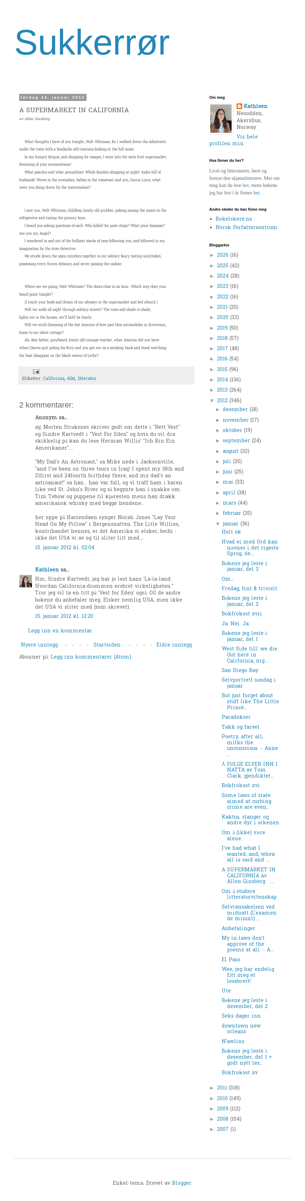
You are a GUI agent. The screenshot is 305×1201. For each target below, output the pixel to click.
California (54, 379)
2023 (223, 286)
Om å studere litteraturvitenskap (249, 894)
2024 (224, 276)
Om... (228, 579)
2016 (223, 359)
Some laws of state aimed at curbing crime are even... (246, 802)
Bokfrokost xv (240, 1073)
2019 (223, 328)
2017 (223, 349)
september (237, 441)
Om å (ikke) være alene (243, 836)
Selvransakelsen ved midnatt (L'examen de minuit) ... (249, 913)
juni (228, 472)
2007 (224, 1129)
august (231, 451)
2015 (223, 370)
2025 (223, 266)
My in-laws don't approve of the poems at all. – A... (247, 944)
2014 (223, 380)
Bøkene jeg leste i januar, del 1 (244, 636)
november (236, 420)
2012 (223, 401)
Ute (226, 991)
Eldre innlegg (174, 645)
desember (236, 410)
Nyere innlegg (39, 645)
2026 (223, 255)
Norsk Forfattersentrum (247, 228)
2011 (223, 1088)
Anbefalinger (238, 929)
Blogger (182, 1183)
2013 (223, 390)
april (230, 493)
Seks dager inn (241, 1016)
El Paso (231, 960)
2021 (223, 307)
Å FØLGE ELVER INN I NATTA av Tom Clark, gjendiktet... (250, 770)
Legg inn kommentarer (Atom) (91, 657)
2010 (223, 1099)
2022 (223, 297)
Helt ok (231, 532)
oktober (233, 430)
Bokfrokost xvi (241, 786)
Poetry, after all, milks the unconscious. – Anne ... (250, 745)
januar (231, 524)
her (246, 185)
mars (230, 503)
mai (229, 482)
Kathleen (47, 570)
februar (233, 513)
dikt (71, 379)
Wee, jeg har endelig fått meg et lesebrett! (248, 975)
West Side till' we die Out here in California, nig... (249, 655)
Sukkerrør (92, 42)
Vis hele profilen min (233, 140)
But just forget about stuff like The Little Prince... (250, 702)
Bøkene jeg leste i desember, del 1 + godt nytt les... (247, 1057)
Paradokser (236, 717)
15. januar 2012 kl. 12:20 (64, 616)
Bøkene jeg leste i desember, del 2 (245, 1004)
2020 (223, 317)
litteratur (87, 379)
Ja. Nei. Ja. (236, 624)
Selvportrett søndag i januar (249, 683)
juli (228, 462)
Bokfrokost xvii (242, 614)
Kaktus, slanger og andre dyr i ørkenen (250, 820)
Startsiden (107, 645)
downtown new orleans (241, 1029)
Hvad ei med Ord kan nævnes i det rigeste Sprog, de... (250, 548)
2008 (223, 1119)
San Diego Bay (240, 671)
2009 (223, 1109)
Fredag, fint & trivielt (249, 589)
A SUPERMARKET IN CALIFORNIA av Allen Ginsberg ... (249, 876)
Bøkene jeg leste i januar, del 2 (244, 601)
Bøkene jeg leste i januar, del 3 (244, 567)
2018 (223, 338)
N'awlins (233, 1042)
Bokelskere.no (234, 219)
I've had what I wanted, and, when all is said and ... (248, 854)
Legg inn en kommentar (60, 631)
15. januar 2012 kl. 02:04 (64, 548)
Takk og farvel (241, 727)
